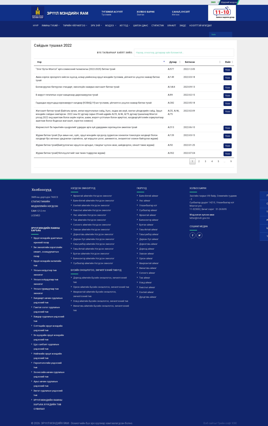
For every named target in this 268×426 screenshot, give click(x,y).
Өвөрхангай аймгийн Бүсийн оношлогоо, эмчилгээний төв (94, 290)
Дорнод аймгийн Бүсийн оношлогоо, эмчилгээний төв (100, 275)
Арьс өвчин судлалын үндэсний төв (46, 379)
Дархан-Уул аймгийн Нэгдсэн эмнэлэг (93, 235)
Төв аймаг (144, 273)
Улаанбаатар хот (148, 201)
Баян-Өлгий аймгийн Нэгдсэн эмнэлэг (93, 196)
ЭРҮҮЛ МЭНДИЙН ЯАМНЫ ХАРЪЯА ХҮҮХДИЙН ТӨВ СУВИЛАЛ (48, 400)
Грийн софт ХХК (227, 419)
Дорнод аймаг (146, 244)
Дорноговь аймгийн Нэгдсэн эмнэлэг (93, 230)
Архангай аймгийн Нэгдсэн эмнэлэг (92, 191)
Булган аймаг (146, 220)
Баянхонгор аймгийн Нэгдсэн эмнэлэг (93, 254)
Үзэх (197, 65)
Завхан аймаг (146, 249)
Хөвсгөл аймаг (147, 283)
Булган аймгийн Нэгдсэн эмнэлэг (91, 249)
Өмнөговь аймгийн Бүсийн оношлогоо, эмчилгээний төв (101, 304)
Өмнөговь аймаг (148, 264)
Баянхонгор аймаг (148, 216)
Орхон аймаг (146, 254)
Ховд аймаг (145, 278)
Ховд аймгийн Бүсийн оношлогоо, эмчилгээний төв (100, 297)
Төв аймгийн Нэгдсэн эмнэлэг (89, 216)
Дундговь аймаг (147, 293)
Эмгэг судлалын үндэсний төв (48, 388)
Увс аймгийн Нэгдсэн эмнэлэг (89, 211)
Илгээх (181, 13)
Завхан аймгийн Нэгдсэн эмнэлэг (91, 225)
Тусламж (112, 13)
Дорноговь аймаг (148, 240)
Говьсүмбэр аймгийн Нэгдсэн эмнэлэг (94, 240)
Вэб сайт (209, 419)
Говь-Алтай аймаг (148, 225)
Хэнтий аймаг (146, 288)
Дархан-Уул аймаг (148, 235)
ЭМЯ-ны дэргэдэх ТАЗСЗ (44, 193)
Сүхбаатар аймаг (148, 206)
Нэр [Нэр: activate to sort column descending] (11, 58)
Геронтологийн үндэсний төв (48, 361)
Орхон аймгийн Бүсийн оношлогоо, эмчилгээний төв (101, 283)
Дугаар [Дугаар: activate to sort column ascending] (143, 58)
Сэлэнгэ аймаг (147, 269)
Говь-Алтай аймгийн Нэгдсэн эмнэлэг (93, 244)
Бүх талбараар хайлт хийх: (136, 48)
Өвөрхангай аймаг (149, 259)
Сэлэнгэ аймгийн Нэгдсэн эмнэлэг (92, 220)
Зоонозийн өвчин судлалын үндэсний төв (49, 370)
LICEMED (35, 211)
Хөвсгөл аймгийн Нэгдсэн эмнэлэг (92, 206)
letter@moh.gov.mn (200, 214)
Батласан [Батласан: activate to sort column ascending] (160, 58)
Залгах (146, 13)
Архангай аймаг (147, 211)
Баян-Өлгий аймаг (148, 191)
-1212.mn (44, 202)
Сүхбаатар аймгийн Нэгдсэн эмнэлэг (93, 259)
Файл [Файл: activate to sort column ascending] (197, 58)
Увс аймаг (144, 196)
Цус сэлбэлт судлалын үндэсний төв (46, 342)
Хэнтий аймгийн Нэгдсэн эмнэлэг (91, 201)
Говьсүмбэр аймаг (149, 230)
